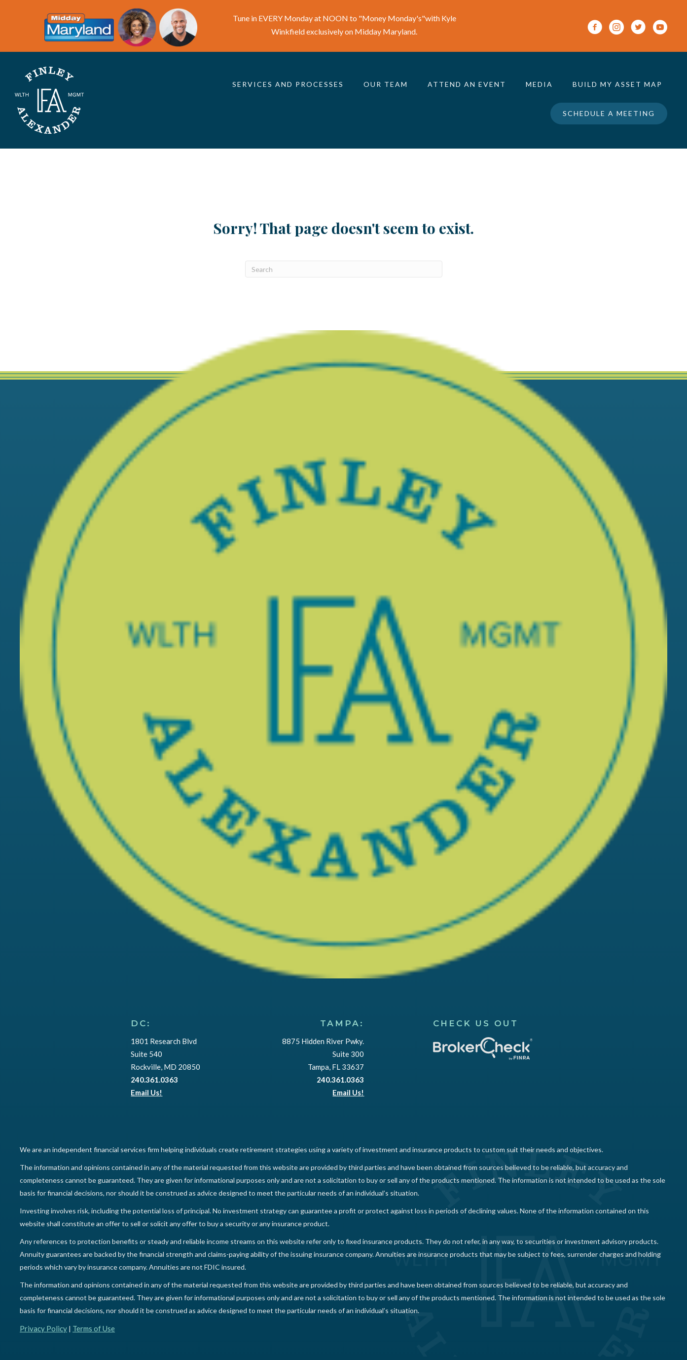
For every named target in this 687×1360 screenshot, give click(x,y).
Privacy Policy (43, 1328)
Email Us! (146, 1092)
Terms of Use (93, 1328)
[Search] (343, 269)
